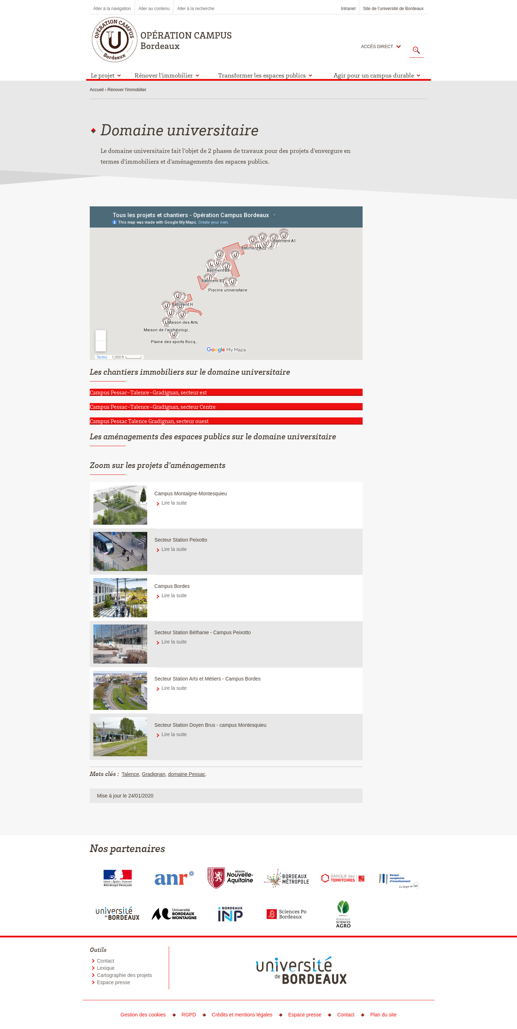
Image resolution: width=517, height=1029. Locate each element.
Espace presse (113, 982)
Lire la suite (174, 503)
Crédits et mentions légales (242, 1015)
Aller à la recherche (195, 8)
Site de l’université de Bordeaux (393, 8)
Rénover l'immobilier (126, 89)
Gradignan (153, 774)
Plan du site (383, 1015)
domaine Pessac (186, 774)
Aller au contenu (154, 8)
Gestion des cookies (143, 1015)
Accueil (97, 89)
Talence (130, 774)
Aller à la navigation (112, 8)
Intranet (348, 8)
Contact (105, 961)
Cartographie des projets (124, 975)
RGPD (189, 1015)
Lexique (106, 968)
